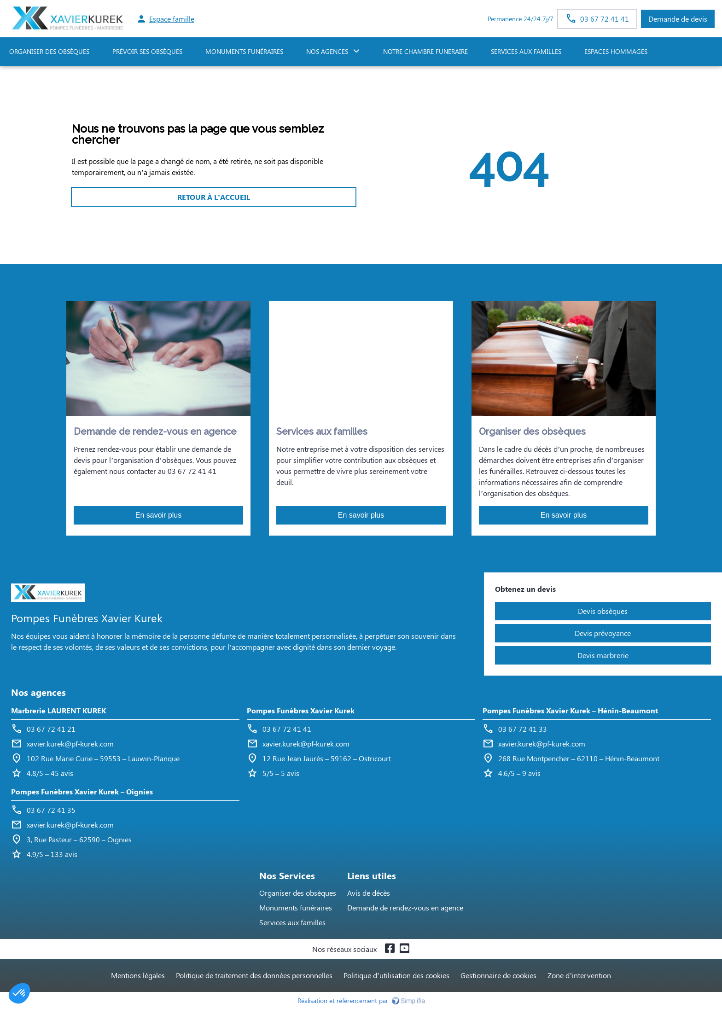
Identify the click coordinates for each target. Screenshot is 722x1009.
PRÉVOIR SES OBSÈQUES (147, 51)
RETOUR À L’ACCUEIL (213, 197)
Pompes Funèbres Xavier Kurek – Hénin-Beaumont (570, 710)
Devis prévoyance (603, 633)
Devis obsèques (603, 611)
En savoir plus (158, 515)
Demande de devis (677, 18)
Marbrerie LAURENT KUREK (58, 710)
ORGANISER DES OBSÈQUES (49, 51)
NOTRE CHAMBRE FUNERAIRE (425, 51)
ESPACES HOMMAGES (615, 51)
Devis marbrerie (603, 655)
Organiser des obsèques (297, 893)
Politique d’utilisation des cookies (396, 975)
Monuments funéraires (244, 51)
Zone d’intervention (579, 975)
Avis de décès (368, 893)
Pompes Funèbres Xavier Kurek (301, 710)
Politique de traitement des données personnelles (254, 975)
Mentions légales (138, 975)
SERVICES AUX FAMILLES (526, 51)
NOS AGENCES (327, 51)
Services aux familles (292, 922)
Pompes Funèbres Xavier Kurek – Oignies (82, 791)
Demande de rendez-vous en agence (405, 907)
